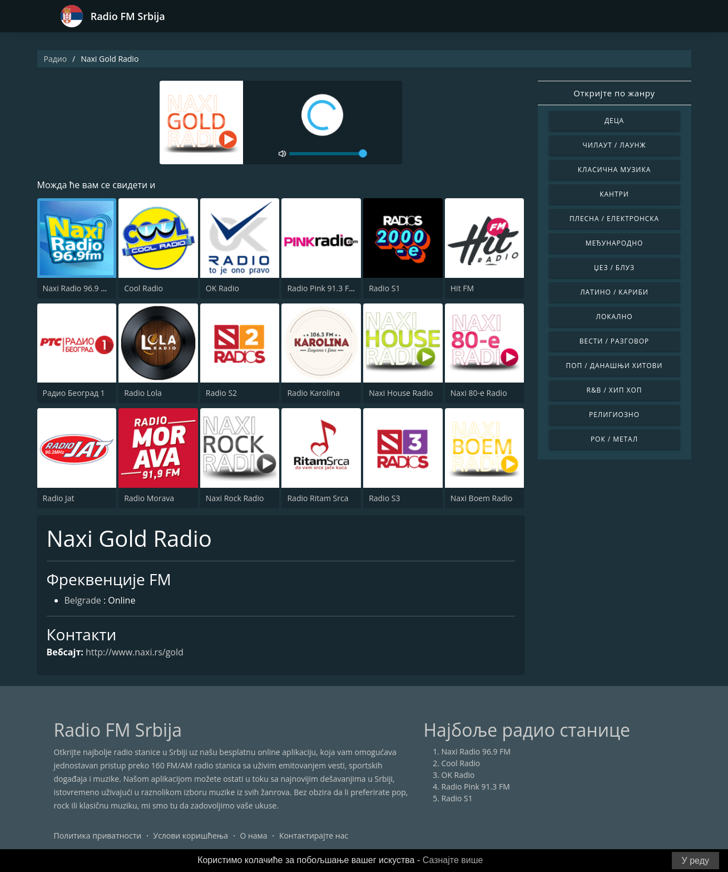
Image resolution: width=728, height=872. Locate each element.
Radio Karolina (313, 393)
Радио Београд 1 (74, 393)
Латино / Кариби (614, 292)
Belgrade (83, 600)
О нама (253, 835)
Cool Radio (143, 288)
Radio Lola (143, 393)
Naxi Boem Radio (481, 498)
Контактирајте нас (313, 835)
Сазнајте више (453, 860)
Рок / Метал (614, 439)
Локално (614, 316)
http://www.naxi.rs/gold (135, 652)
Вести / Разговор (614, 341)
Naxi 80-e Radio (478, 393)
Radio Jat (59, 498)
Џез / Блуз (614, 267)
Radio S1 (384, 288)
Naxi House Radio (401, 393)
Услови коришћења (190, 835)
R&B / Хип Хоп (614, 390)
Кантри (614, 194)
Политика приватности (98, 835)
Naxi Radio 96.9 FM (77, 288)
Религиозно (614, 414)
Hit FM (462, 288)
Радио (55, 58)
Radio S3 (384, 498)
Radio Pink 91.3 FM (321, 288)
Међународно (614, 243)
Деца (614, 120)
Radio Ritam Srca (317, 498)
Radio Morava (149, 498)
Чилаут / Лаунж (614, 145)
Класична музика (614, 169)
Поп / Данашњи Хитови (614, 365)
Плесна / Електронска (614, 218)
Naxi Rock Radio (235, 498)
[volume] (328, 153)
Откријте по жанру (614, 93)
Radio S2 (221, 393)
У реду (695, 860)
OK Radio (222, 288)
